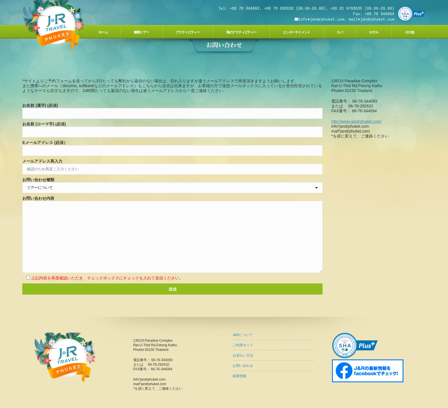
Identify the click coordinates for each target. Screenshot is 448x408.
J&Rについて (243, 335)
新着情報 (239, 376)
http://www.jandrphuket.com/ (356, 121)
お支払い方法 (243, 355)
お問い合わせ (243, 366)
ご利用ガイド (243, 345)
